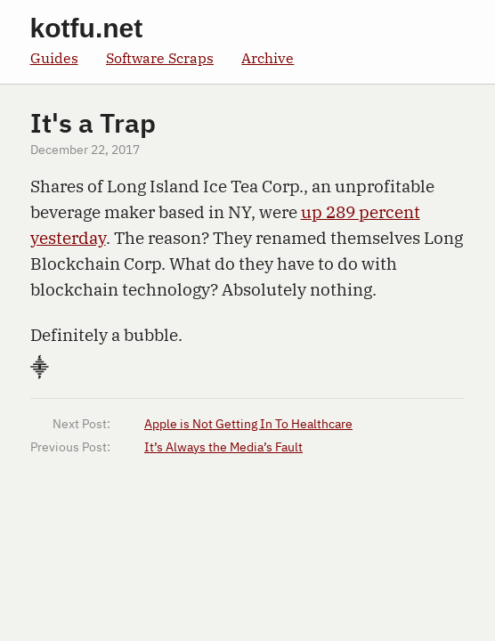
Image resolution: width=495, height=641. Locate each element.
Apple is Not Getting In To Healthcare (248, 424)
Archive (267, 57)
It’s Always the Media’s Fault (223, 448)
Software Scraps (160, 57)
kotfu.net (86, 28)
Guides (54, 57)
